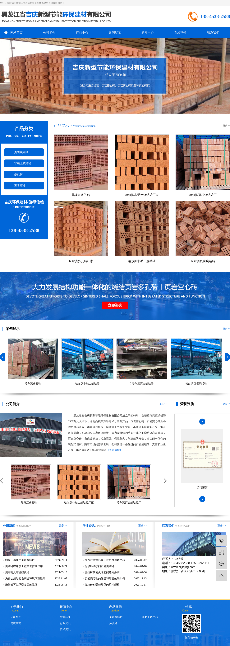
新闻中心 (147, 32)
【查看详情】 (114, 450)
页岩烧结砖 (21, 152)
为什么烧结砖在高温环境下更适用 (25, 578)
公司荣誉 (202, 488)
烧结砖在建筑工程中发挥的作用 (24, 566)
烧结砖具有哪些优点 (17, 572)
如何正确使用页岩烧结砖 (20, 560)
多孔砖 (18, 174)
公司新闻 (65, 617)
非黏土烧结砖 (22, 163)
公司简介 (49, 32)
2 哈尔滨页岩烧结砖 (142, 383)
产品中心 (82, 32)
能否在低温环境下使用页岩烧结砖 (105, 560)
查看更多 (20, 185)
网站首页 (16, 32)
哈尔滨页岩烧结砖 (203, 261)
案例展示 (115, 32)
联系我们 (213, 32)
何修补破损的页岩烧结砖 (99, 566)
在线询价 (180, 32)
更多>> (226, 125)
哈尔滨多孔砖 (33, 383)
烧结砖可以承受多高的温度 (21, 584)
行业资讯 (65, 623)
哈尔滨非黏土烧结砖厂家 (142, 194)
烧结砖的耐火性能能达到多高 (102, 572)
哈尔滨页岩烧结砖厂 (203, 194)
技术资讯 (65, 629)
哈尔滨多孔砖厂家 (81, 261)
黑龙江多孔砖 (81, 194)
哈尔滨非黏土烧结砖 (142, 261)
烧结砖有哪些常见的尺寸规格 (102, 584)
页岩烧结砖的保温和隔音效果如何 (105, 578)
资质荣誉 (15, 623)
